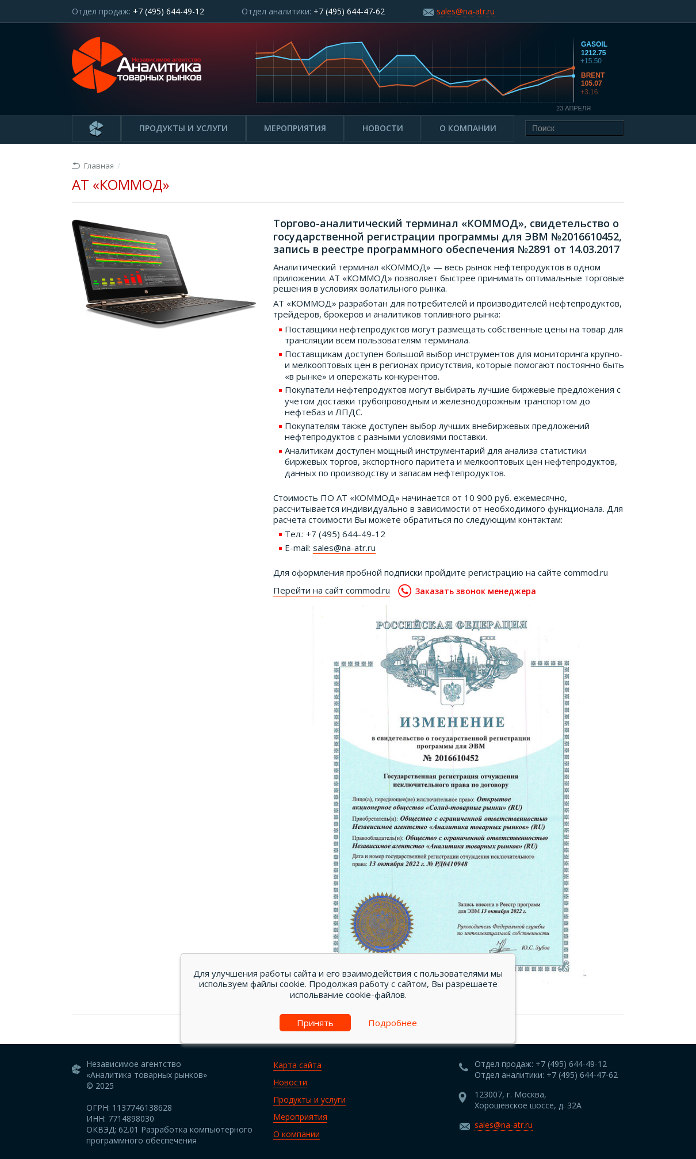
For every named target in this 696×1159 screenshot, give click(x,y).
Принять (315, 1022)
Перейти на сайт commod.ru (331, 590)
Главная (93, 165)
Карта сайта (297, 1064)
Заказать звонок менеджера (467, 591)
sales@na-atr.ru (466, 11)
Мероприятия (295, 128)
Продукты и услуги (183, 128)
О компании (467, 128)
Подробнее (392, 1022)
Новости (382, 128)
